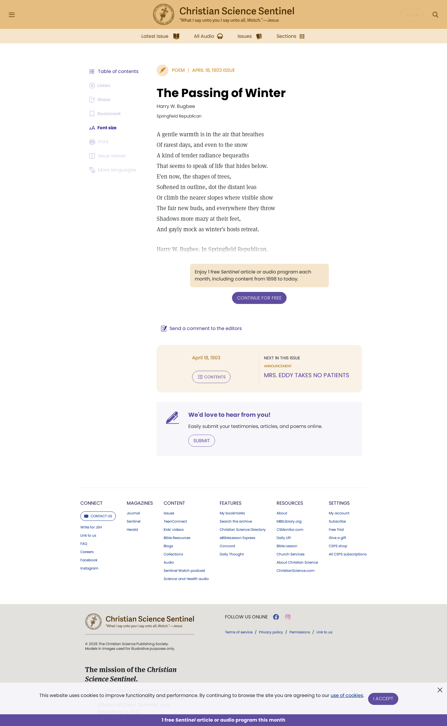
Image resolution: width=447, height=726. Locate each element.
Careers (87, 550)
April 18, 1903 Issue (210, 70)
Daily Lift (284, 536)
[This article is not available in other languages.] (113, 170)
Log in (412, 15)
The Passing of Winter (218, 93)
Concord (227, 545)
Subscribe (337, 520)
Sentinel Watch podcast (184, 569)
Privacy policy (271, 630)
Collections (173, 553)
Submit (198, 439)
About (282, 512)
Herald (132, 528)
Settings (339, 502)
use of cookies (346, 696)
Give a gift (337, 536)
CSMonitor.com (290, 528)
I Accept (383, 699)
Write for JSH (91, 526)
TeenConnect (175, 520)
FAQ (83, 542)
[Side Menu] (12, 15)
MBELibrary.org (289, 520)
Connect (91, 502)
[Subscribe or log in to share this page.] (101, 100)
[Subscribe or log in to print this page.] (99, 142)
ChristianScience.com (295, 569)
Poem (175, 70)
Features (230, 502)
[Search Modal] (435, 15)
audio (186, 577)
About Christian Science (297, 561)
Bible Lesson (287, 545)
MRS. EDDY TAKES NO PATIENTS (305, 375)
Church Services (290, 553)
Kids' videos (174, 528)
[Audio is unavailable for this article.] (101, 86)
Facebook (88, 559)
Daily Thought (232, 553)
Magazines (140, 502)
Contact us (98, 514)
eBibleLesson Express (237, 536)
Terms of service (239, 630)
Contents (208, 376)
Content (174, 502)
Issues (169, 512)
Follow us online (246, 615)
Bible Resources (177, 536)
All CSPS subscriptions (348, 553)
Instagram (89, 567)
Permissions (299, 630)
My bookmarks (232, 512)
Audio (169, 561)
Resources (290, 502)
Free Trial (336, 528)
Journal (133, 512)
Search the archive (236, 520)
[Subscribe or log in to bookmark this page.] (106, 114)
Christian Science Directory (243, 528)
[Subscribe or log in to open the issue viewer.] (108, 156)
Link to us (88, 534)
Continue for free (258, 297)
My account (339, 512)
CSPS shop (338, 545)
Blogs (168, 545)
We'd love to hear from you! (226, 413)
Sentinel (133, 520)
